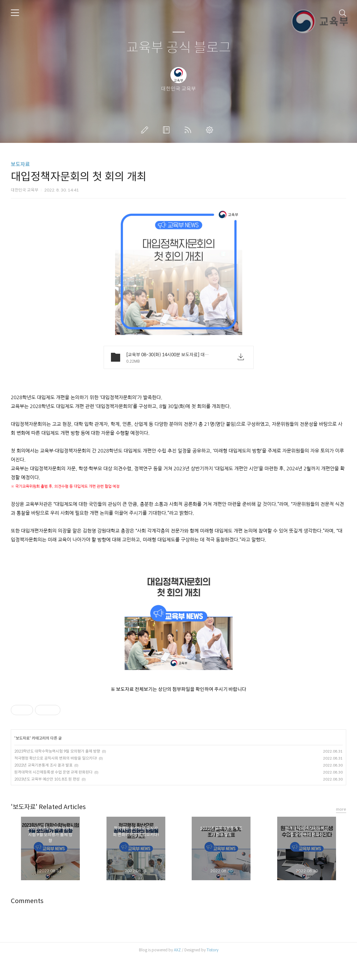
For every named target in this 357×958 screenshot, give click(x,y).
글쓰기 (146, 130)
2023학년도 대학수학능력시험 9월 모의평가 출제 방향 (57, 751)
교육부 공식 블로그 (178, 48)
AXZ (177, 950)
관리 (210, 130)
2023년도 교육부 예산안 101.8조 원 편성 (47, 779)
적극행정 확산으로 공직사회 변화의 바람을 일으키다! (55, 758)
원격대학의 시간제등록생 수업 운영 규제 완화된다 (53, 772)
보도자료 (20, 164)
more (341, 809)
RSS (189, 130)
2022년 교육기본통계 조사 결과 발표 (43, 765)
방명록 (167, 130)
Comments (27, 901)
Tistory (212, 950)
